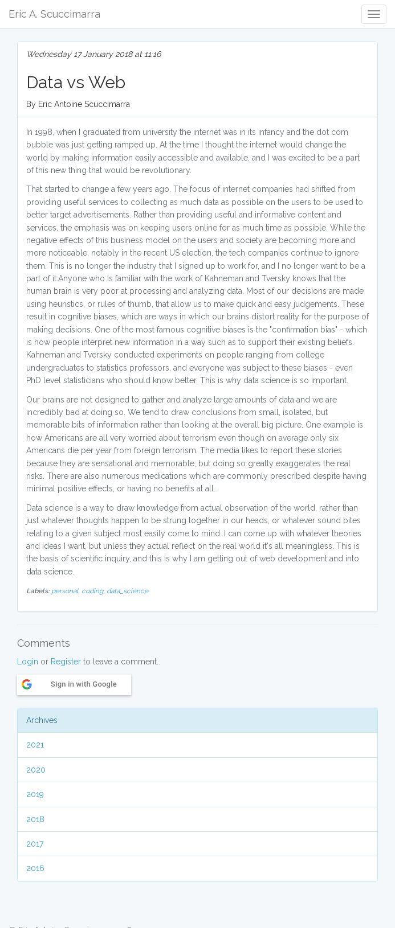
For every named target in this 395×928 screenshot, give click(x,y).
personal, (66, 591)
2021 (35, 744)
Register (66, 661)
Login (27, 661)
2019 (35, 794)
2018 (35, 819)
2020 (36, 769)
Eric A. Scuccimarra (54, 14)
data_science (127, 591)
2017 (34, 843)
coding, (94, 591)
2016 (35, 868)
